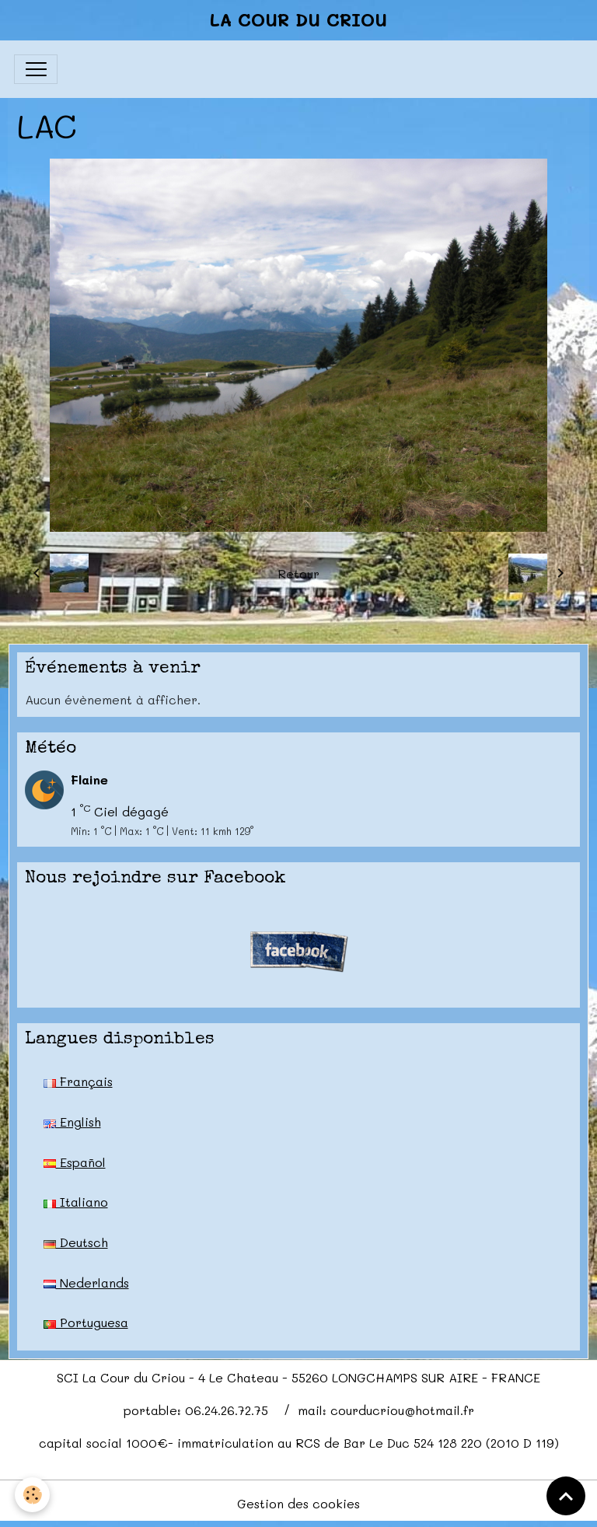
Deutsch (76, 1242)
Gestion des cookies (298, 1503)
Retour (298, 573)
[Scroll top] (565, 1495)
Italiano (76, 1201)
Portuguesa (86, 1322)
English (72, 1121)
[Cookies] (33, 1494)
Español (75, 1162)
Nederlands (86, 1282)
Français (78, 1081)
